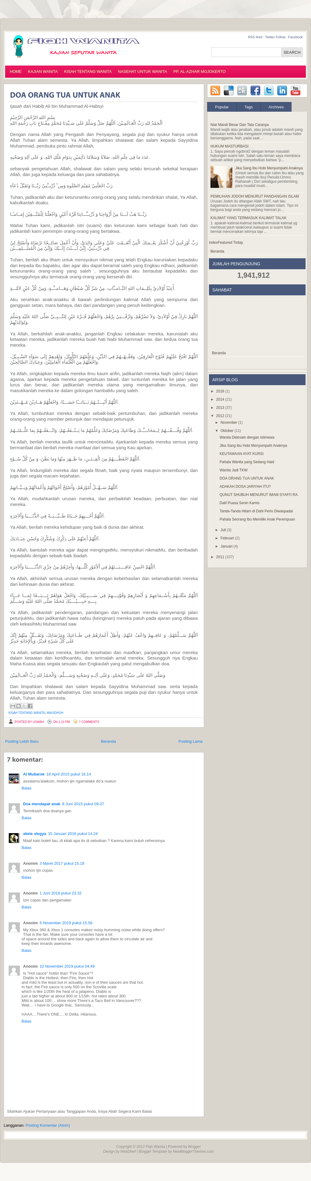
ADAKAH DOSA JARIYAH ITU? (245, 486)
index (213, 242)
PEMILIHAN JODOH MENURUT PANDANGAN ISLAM (254, 196)
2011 (220, 557)
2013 (220, 408)
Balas (27, 788)
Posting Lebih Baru (22, 741)
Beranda (108, 741)
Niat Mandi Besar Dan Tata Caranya (239, 125)
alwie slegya (34, 833)
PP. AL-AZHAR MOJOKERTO (199, 71)
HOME (16, 71)
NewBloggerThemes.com (193, 1151)
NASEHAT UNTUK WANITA (142, 71)
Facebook (295, 37)
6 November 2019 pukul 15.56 (65, 923)
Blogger (194, 1147)
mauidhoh (55, 712)
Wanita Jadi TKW (234, 470)
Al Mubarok (34, 774)
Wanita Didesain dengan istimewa (247, 437)
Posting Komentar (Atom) (48, 1125)
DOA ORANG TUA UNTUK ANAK (247, 478)
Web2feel (128, 1151)
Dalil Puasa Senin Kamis (239, 503)
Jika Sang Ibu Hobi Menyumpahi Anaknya (269, 168)
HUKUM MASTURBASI (229, 146)
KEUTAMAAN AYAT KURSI (242, 454)
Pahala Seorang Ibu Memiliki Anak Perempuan (257, 519)
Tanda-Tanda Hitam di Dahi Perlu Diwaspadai (256, 511)
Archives (276, 107)
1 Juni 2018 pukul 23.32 (60, 893)
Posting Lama (191, 741)
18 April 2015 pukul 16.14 (68, 774)
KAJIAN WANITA (43, 71)
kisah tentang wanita (27, 712)
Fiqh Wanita (155, 1147)
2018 (220, 391)
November (229, 422)
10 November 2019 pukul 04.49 (66, 966)
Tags (248, 107)
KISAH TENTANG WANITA (87, 71)
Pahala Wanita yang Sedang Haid (247, 462)
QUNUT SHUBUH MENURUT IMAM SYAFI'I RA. (259, 495)
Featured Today (230, 242)
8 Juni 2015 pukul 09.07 (83, 804)
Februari (227, 538)
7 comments (89, 722)
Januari (227, 546)
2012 (220, 416)
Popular (222, 107)
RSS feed (255, 37)
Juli (223, 530)
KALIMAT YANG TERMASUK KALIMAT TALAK (248, 218)
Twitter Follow (275, 37)
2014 (220, 399)
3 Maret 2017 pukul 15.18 (61, 863)
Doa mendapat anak (41, 804)
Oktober (227, 431)
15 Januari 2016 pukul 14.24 (73, 833)
